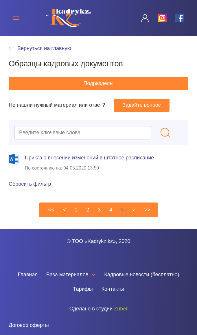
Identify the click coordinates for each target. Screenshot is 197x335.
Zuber (121, 309)
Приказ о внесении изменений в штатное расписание (89, 158)
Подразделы (98, 83)
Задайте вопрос (141, 105)
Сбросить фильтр (30, 184)
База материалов (70, 274)
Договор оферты (29, 325)
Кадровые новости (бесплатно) (141, 274)
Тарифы (83, 289)
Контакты (113, 289)
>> (147, 210)
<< (51, 210)
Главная (28, 274)
